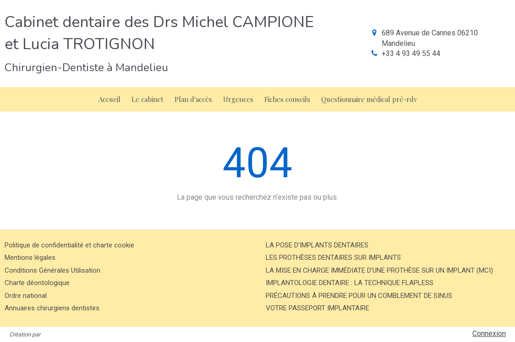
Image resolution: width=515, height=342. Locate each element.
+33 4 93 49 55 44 (411, 53)
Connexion (489, 333)
